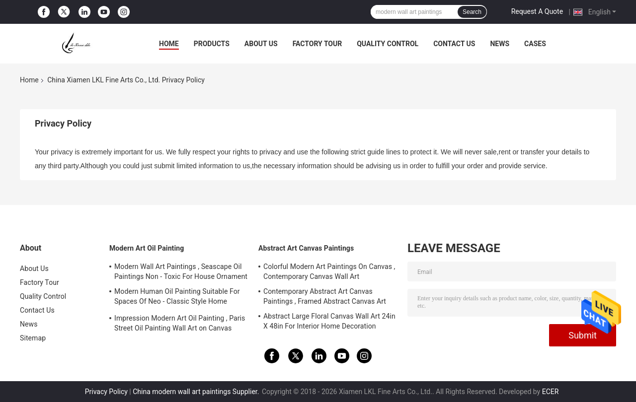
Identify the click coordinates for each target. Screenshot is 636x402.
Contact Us (454, 44)
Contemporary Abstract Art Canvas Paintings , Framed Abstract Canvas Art (324, 296)
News (499, 44)
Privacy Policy (106, 392)
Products (212, 44)
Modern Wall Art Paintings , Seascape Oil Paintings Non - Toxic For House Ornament (180, 271)
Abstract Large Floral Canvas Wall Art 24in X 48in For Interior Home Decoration (329, 321)
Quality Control (387, 44)
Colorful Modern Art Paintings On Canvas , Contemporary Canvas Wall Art (329, 271)
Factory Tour (317, 44)
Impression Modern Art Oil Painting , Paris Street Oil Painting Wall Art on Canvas (179, 323)
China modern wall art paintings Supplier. (197, 392)
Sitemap (33, 338)
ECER (550, 392)
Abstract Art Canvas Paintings (306, 248)
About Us (261, 44)
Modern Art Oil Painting (146, 248)
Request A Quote (537, 11)
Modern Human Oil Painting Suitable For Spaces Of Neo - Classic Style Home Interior (177, 297)
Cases (535, 44)
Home (169, 44)
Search (472, 11)
